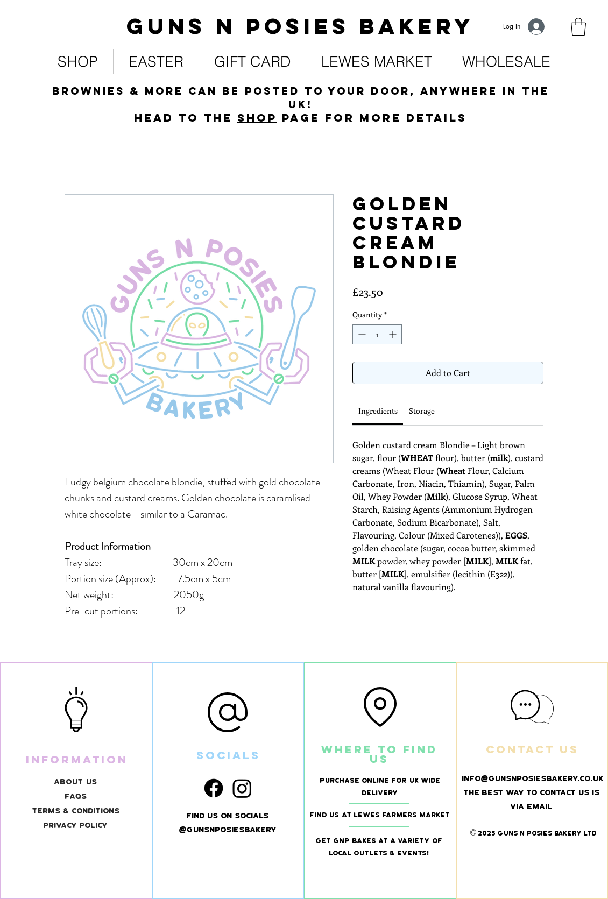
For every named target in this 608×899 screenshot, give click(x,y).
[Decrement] (360, 334)
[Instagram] (242, 788)
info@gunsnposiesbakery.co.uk (533, 779)
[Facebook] (213, 788)
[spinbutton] (377, 334)
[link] (578, 27)
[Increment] (393, 334)
